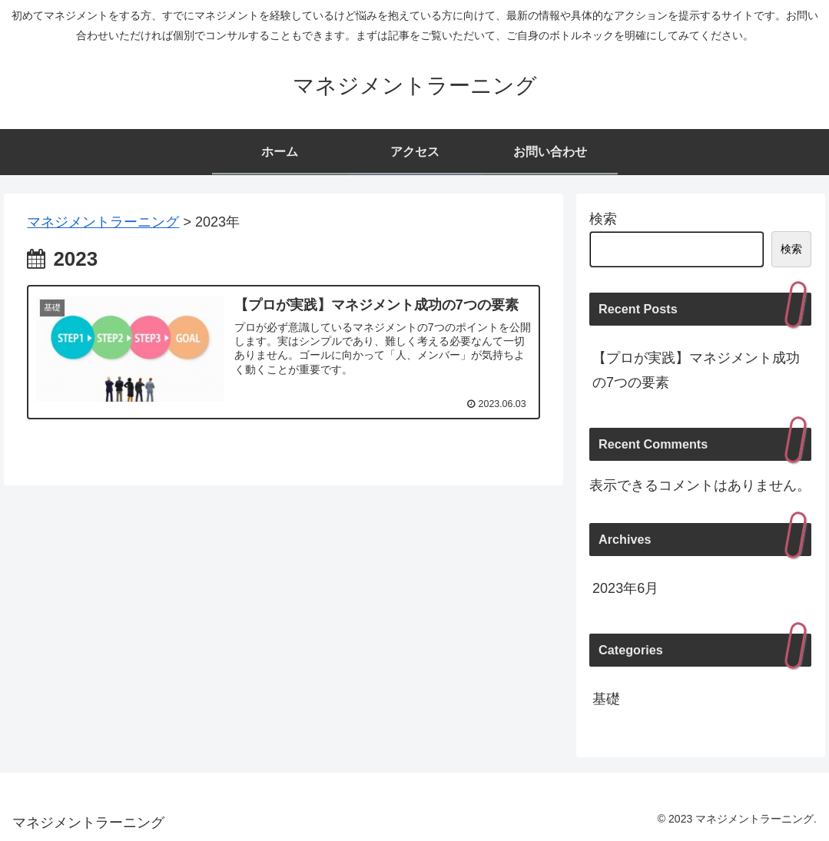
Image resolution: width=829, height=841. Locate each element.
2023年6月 (625, 588)
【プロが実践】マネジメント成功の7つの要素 (696, 370)
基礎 (606, 699)
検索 (603, 219)
